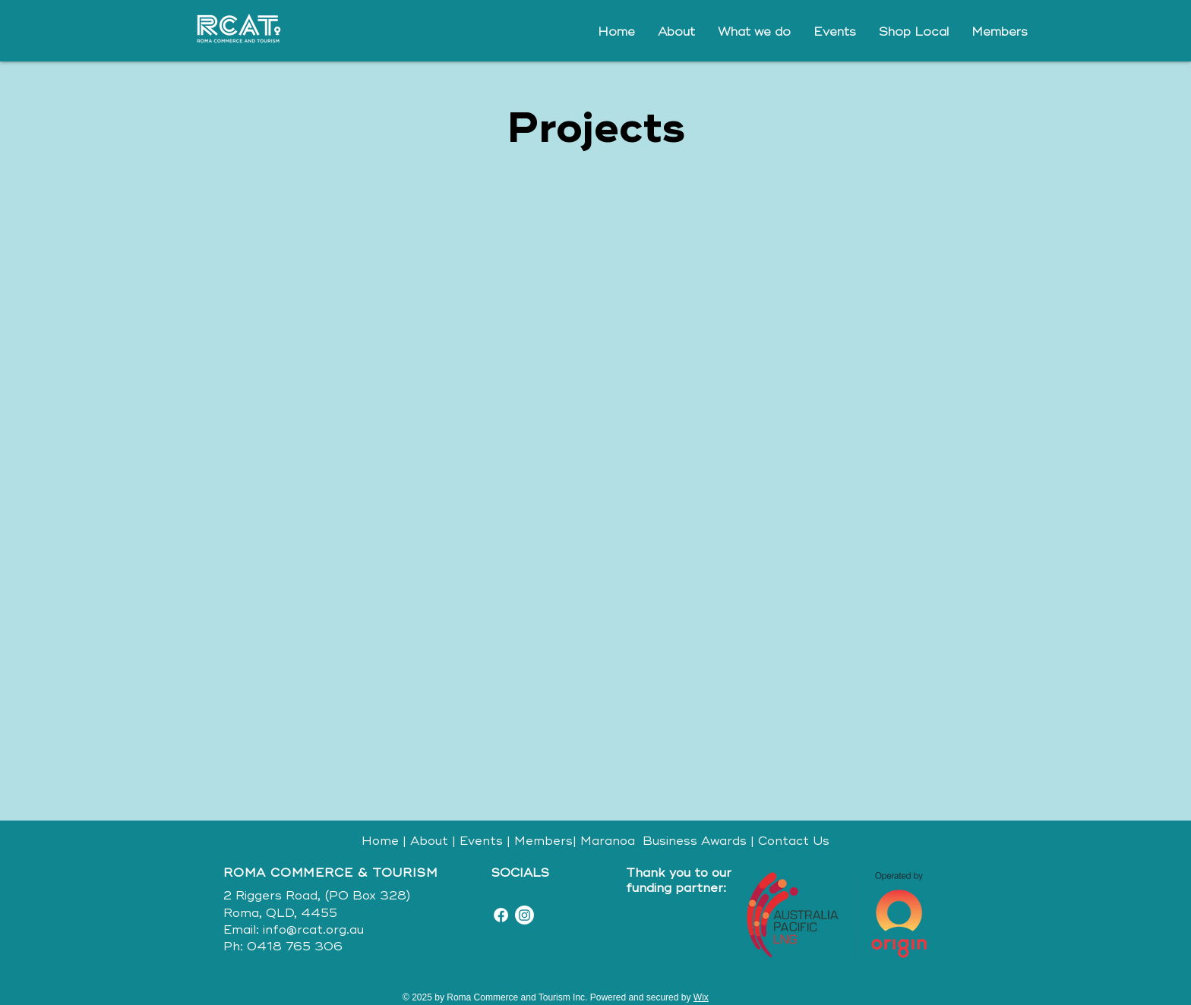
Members (543, 841)
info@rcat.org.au (313, 929)
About (429, 841)
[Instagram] (524, 915)
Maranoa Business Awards (662, 841)
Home (380, 841)
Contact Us (793, 841)
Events (481, 841)
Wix (701, 997)
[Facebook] (500, 915)
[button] (754, 32)
